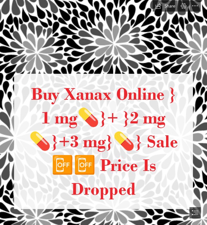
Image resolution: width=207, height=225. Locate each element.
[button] (165, 6)
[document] (103, 112)
